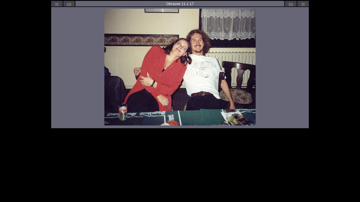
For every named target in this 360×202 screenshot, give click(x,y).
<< (69, 4)
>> (291, 4)
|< (56, 4)
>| (303, 4)
